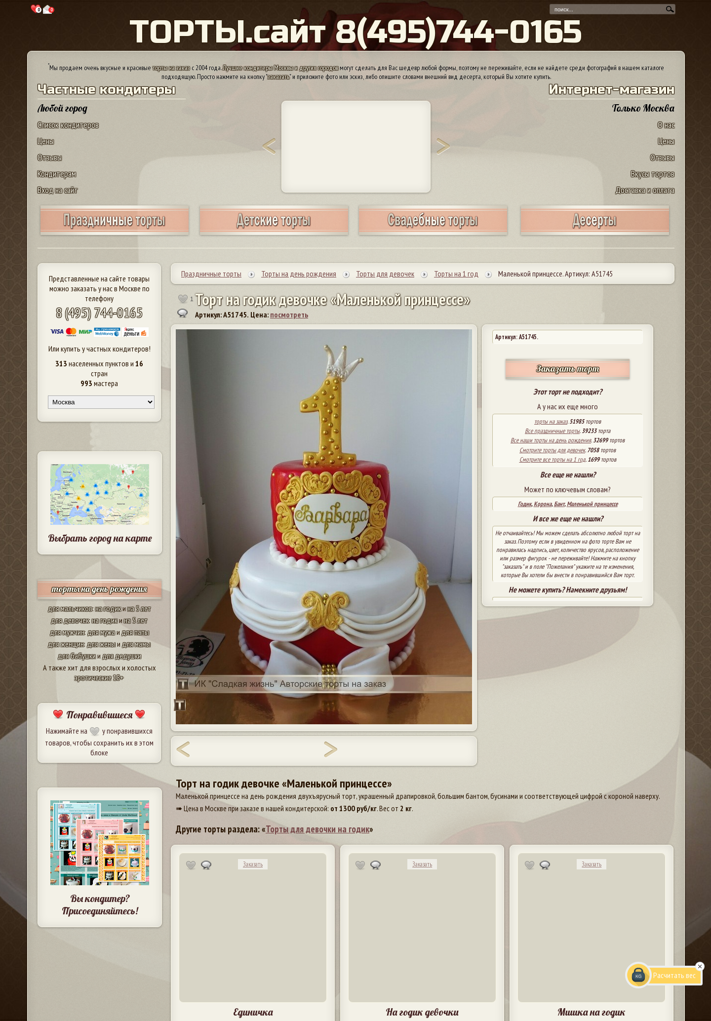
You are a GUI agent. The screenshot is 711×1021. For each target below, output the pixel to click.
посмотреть (289, 314)
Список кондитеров (68, 124)
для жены (101, 644)
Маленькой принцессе (592, 504)
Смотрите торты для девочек (552, 450)
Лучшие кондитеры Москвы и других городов (280, 67)
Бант (559, 504)
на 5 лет (139, 608)
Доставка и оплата (644, 190)
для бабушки (77, 656)
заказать (278, 76)
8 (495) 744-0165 (99, 312)
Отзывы (50, 157)
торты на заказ (171, 67)
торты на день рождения (99, 588)
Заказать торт (568, 368)
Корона (543, 504)
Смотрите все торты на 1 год (552, 459)
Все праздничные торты (552, 431)
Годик (524, 504)
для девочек (70, 620)
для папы (135, 632)
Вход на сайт (58, 190)
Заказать (253, 864)
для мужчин (67, 632)
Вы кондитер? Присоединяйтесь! (100, 904)
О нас (666, 124)
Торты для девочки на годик (317, 829)
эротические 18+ (99, 677)
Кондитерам (57, 173)
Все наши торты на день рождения (551, 440)
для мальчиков (70, 608)
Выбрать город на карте (100, 538)
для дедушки (121, 656)
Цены (46, 141)
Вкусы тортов (652, 173)
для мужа (101, 632)
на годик (108, 608)
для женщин (66, 644)
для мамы (136, 644)
